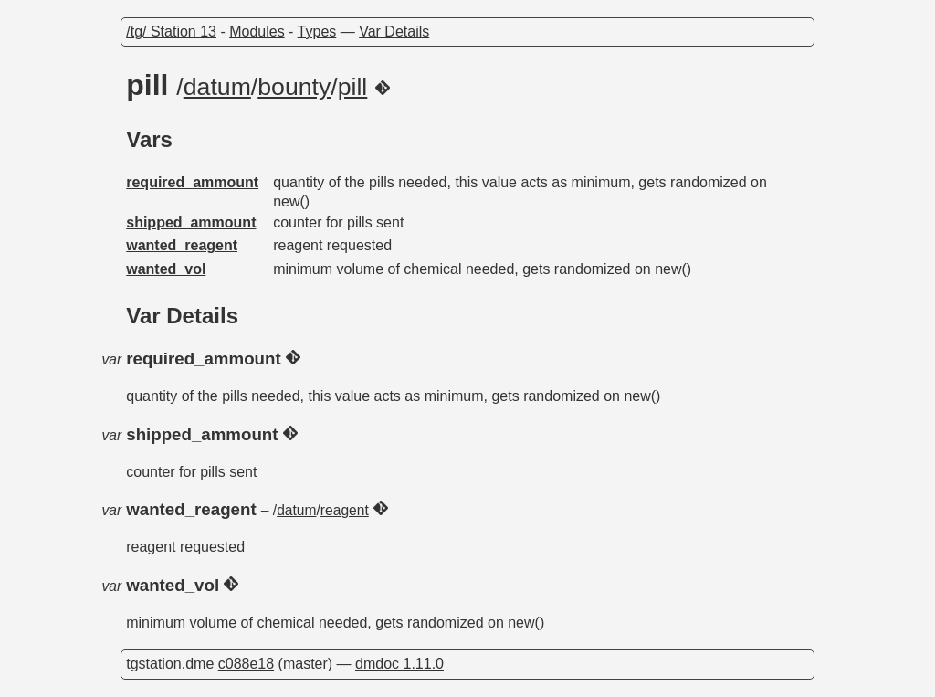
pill (353, 86)
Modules (256, 31)
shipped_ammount (191, 222)
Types (317, 31)
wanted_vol (165, 269)
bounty (294, 86)
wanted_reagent (181, 245)
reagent (344, 510)
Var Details (394, 31)
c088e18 (246, 663)
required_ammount (192, 182)
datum (217, 86)
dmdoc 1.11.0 (399, 663)
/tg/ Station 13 (171, 31)
